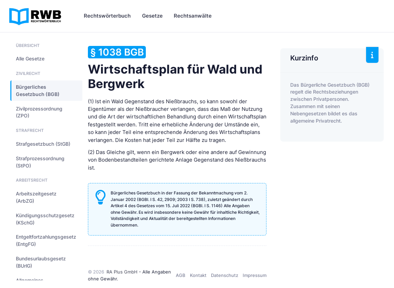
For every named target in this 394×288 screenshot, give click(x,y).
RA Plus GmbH (122, 272)
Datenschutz (224, 275)
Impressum (254, 275)
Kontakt (198, 275)
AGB (180, 275)
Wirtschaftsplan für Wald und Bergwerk (175, 68)
